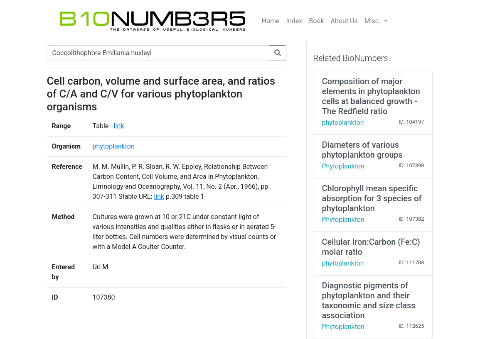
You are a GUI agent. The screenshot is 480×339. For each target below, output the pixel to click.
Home (271, 21)
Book (316, 21)
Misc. (373, 21)
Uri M (100, 267)
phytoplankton (114, 146)
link (119, 126)
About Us (344, 21)
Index (294, 21)
